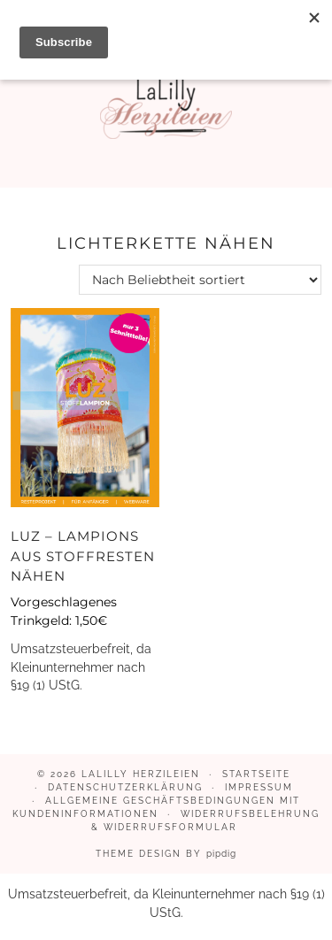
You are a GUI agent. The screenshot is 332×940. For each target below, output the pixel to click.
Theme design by (166, 854)
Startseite (256, 774)
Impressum (259, 787)
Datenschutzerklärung (125, 787)
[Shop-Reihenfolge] (200, 280)
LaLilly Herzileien (140, 774)
